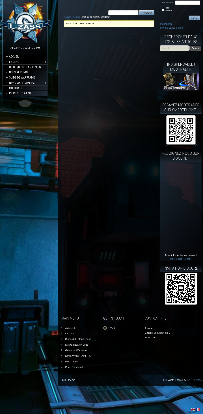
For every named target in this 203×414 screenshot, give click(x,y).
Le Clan (14, 62)
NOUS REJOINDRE (19, 72)
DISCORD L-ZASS (180, 259)
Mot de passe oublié (171, 27)
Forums (76, 17)
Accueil (67, 17)
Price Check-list (20, 93)
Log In (194, 18)
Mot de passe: (167, 3)
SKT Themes (194, 380)
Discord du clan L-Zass (25, 67)
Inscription (166, 23)
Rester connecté (168, 9)
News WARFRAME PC (22, 83)
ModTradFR (16, 88)
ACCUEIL (14, 56)
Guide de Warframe (22, 77)
